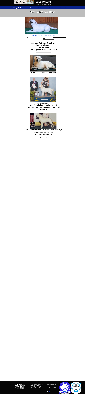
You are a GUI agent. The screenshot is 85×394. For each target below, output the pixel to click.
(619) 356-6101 (50, 387)
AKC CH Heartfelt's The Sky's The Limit (54, 38)
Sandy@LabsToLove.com (51, 384)
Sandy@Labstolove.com (39, 4)
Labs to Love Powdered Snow (48, 39)
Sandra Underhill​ (48, 4)
